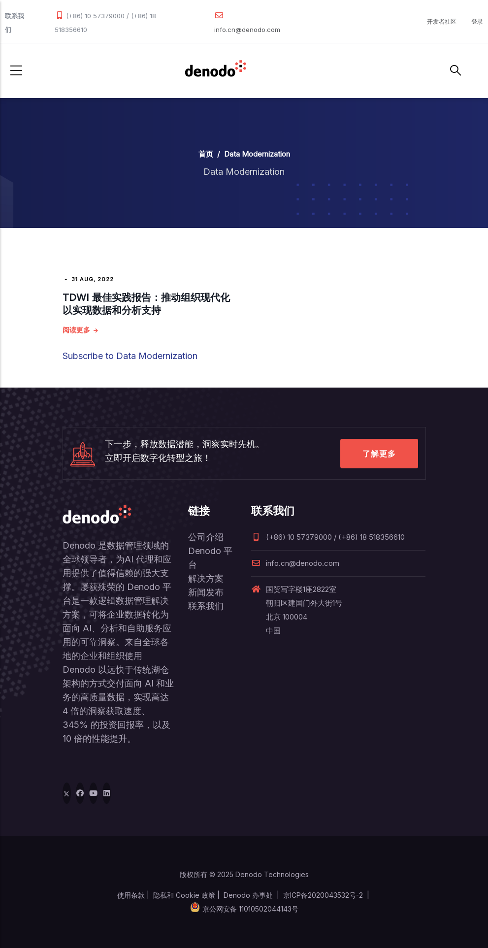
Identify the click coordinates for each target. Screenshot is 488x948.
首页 (205, 154)
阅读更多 (76, 330)
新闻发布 (206, 592)
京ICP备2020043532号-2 (323, 895)
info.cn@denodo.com (247, 29)
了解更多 (379, 453)
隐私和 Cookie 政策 (184, 895)
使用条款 (131, 895)
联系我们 (206, 606)
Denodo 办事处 (248, 895)
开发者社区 (441, 21)
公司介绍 (206, 537)
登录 (477, 21)
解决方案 (206, 578)
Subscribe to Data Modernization (130, 356)
